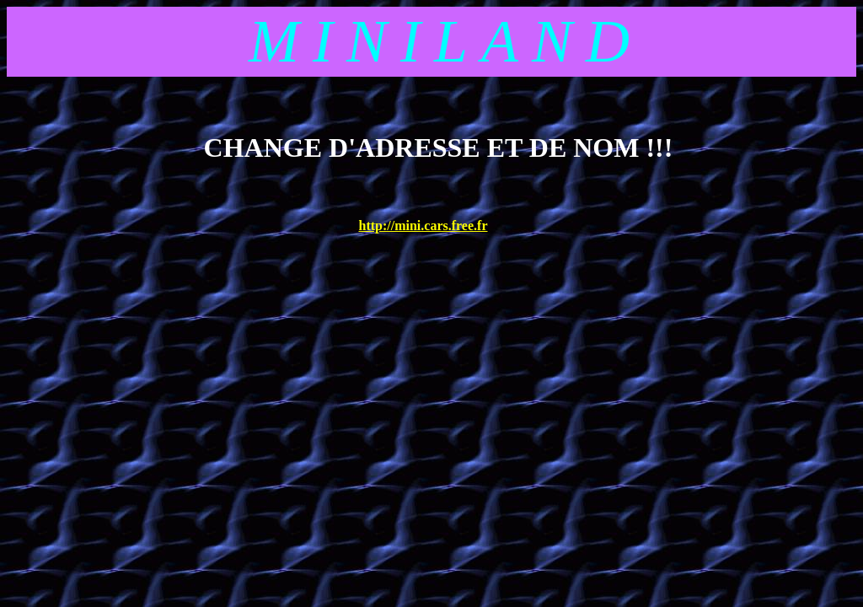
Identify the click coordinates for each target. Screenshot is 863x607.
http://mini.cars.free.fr (423, 225)
